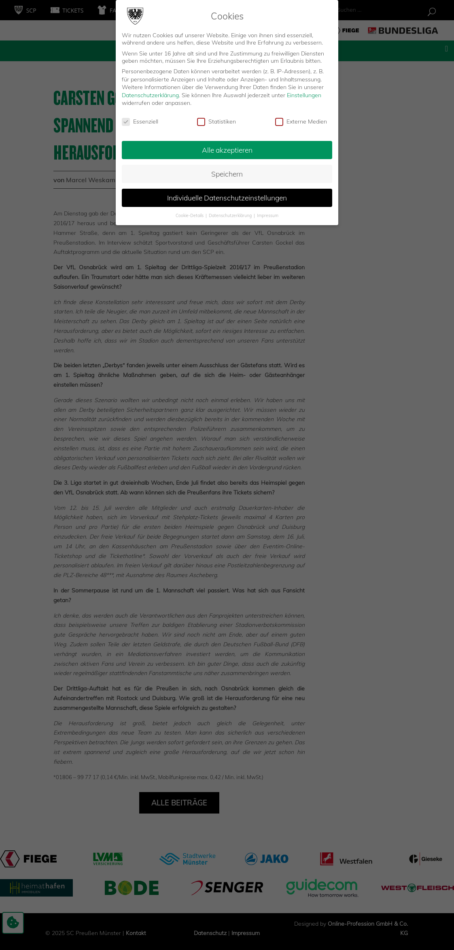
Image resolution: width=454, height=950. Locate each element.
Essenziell (140, 121)
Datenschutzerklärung (150, 95)
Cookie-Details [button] (190, 215)
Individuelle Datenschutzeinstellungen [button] (227, 197)
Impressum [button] (267, 215)
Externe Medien (301, 121)
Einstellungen (304, 95)
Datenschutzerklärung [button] (231, 215)
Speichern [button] (227, 173)
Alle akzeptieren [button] (227, 149)
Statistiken (216, 121)
